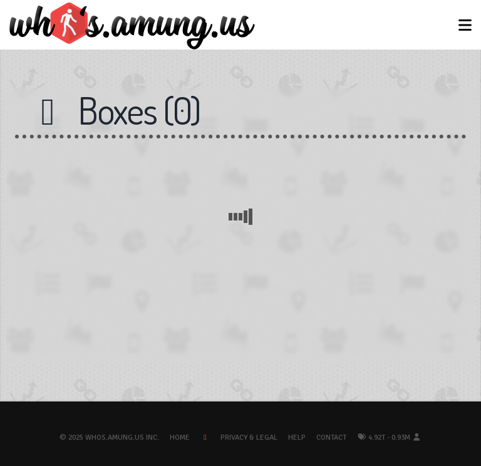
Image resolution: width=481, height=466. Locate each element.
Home (180, 437)
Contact (331, 437)
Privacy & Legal (248, 437)
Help (297, 437)
